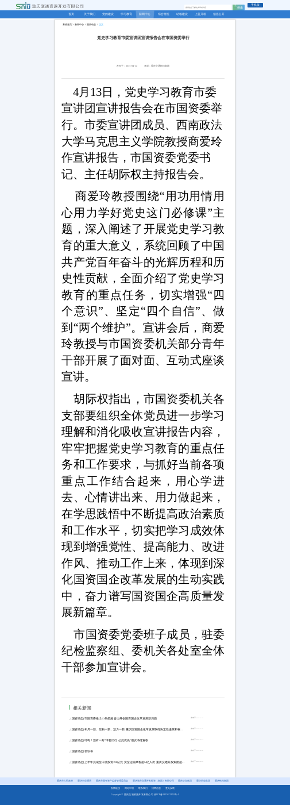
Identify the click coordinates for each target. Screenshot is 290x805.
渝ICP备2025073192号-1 (166, 795)
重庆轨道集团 (203, 781)
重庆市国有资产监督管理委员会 (112, 781)
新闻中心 (79, 24)
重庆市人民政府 (65, 781)
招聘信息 (156, 788)
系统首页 (67, 24)
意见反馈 (170, 788)
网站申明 (129, 788)
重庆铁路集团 (222, 781)
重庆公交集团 (185, 781)
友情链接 (115, 788)
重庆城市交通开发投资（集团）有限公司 (153, 781)
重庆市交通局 (84, 781)
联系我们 (143, 788)
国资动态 (91, 24)
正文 (101, 24)
